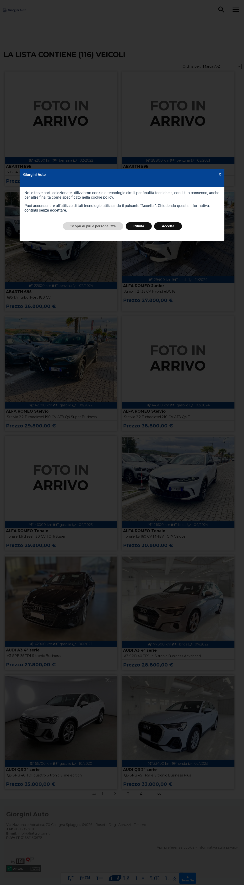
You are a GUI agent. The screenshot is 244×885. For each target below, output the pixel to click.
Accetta (168, 226)
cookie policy (102, 197)
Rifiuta (138, 226)
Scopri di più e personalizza (93, 226)
